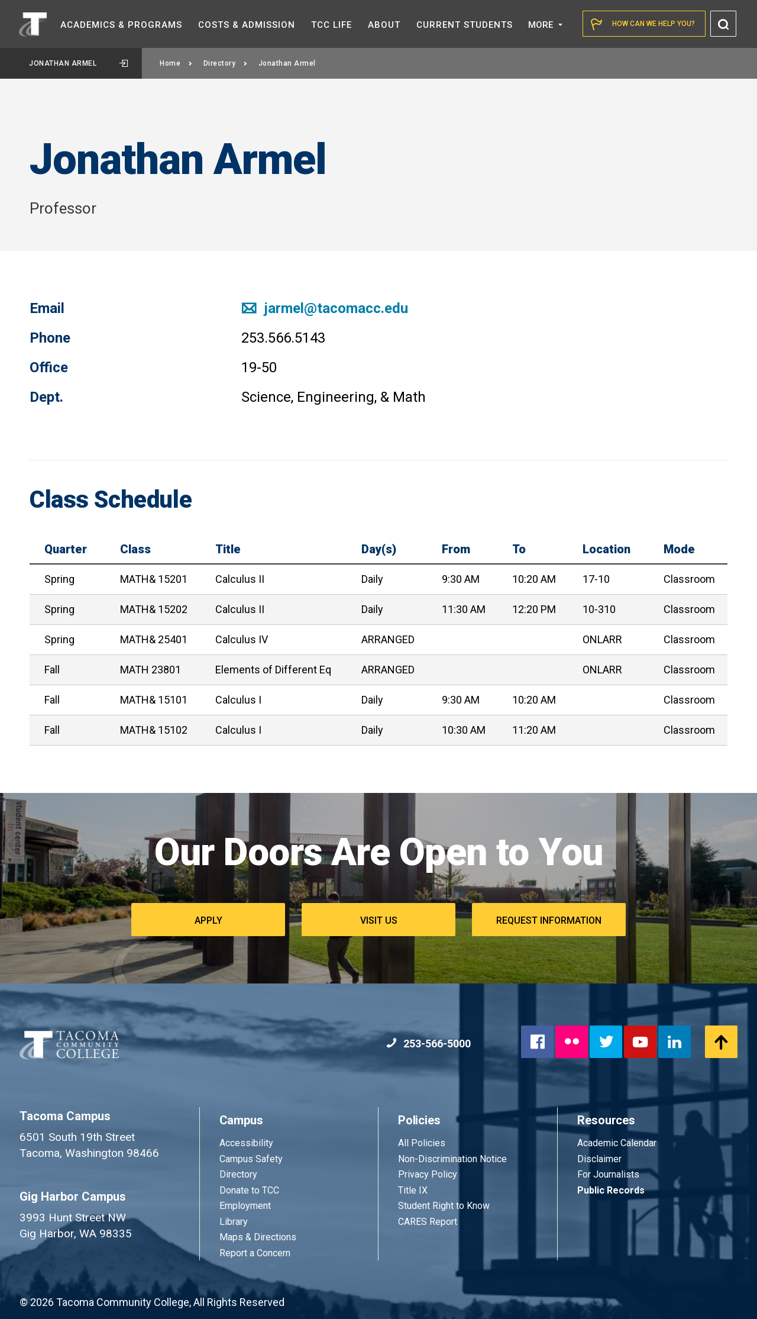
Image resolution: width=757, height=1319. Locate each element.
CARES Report (427, 1221)
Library (233, 1221)
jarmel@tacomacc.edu (324, 308)
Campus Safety (251, 1159)
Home (176, 63)
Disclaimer (599, 1159)
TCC (331, 25)
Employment (245, 1205)
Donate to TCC (249, 1190)
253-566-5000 (428, 1043)
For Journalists (608, 1174)
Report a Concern (254, 1253)
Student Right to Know (444, 1205)
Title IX (413, 1190)
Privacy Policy (427, 1174)
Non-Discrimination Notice (452, 1159)
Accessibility (246, 1143)
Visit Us (378, 920)
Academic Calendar (616, 1143)
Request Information (548, 920)
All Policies (423, 1143)
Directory (225, 63)
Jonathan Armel (78, 63)
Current (464, 25)
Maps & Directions (257, 1237)
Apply (208, 920)
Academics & (121, 25)
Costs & (246, 25)
